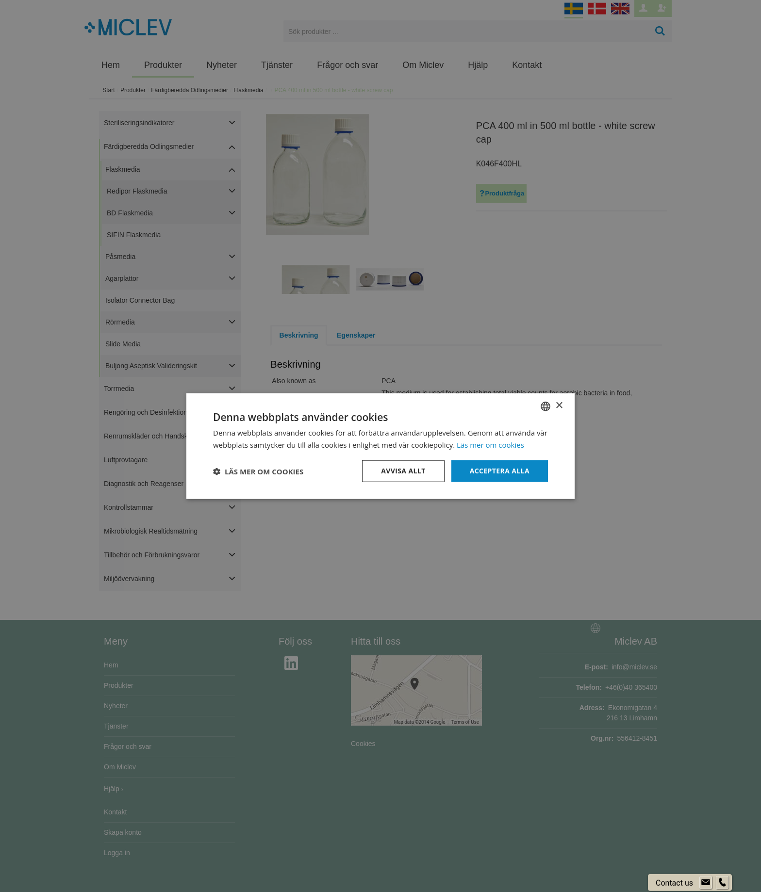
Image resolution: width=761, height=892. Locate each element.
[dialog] (380, 446)
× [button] (558, 405)
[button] (258, 471)
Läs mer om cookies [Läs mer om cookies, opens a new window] (490, 444)
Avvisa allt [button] (403, 470)
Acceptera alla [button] (499, 470)
